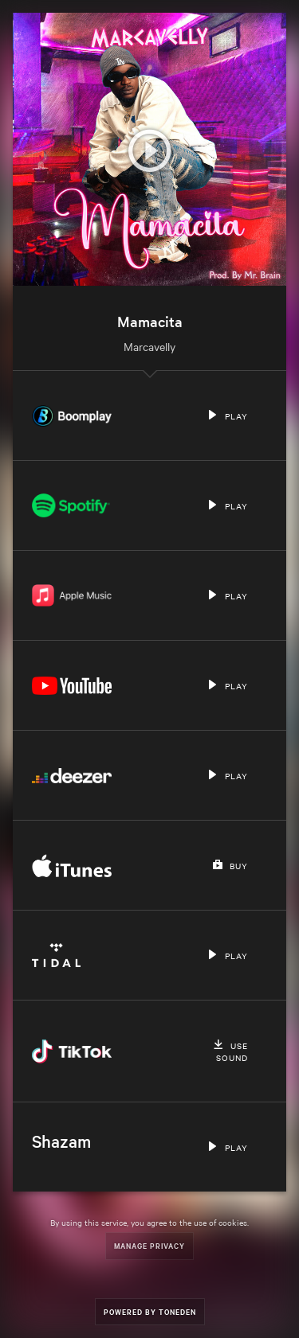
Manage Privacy (149, 1245)
